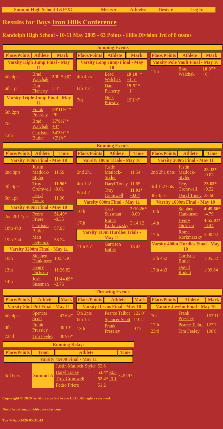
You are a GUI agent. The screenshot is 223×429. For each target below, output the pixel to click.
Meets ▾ (108, 9)
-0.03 (208, 174)
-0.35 (59, 219)
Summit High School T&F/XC (44, 9)
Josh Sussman (40, 281)
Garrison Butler (40, 135)
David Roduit (185, 270)
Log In (196, 9)
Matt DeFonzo (41, 240)
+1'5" (132, 79)
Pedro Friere (37, 216)
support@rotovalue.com (41, 409)
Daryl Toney (38, 198)
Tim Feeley (43, 336)
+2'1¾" (59, 137)
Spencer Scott (40, 316)
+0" (67, 76)
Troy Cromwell (41, 186)
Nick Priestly (112, 100)
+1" (130, 90)
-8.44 (208, 225)
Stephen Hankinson (42, 258)
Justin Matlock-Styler (41, 172)
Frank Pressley (40, 112)
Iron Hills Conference (84, 22)
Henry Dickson (40, 270)
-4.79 (208, 213)
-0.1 (113, 378)
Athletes (138, 9)
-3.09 (135, 213)
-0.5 (113, 372)
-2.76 (59, 284)
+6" (205, 74)
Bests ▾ (166, 9)
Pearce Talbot (117, 313)
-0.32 (208, 189)
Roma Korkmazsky (116, 223)
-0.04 (135, 195)
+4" (55, 126)
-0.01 (59, 189)
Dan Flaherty (40, 88)
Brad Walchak (40, 77)
